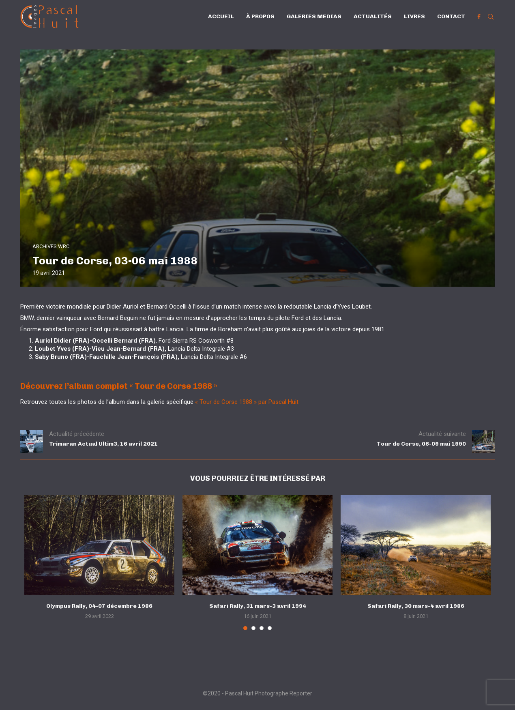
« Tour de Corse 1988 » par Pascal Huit (246, 401)
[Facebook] (479, 16)
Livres (414, 16)
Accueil (221, 16)
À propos (260, 16)
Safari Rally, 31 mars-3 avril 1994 (257, 606)
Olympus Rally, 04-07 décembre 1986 (99, 606)
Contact (451, 16)
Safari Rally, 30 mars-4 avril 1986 (415, 606)
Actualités (373, 16)
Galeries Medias (314, 16)
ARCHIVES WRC (50, 246)
